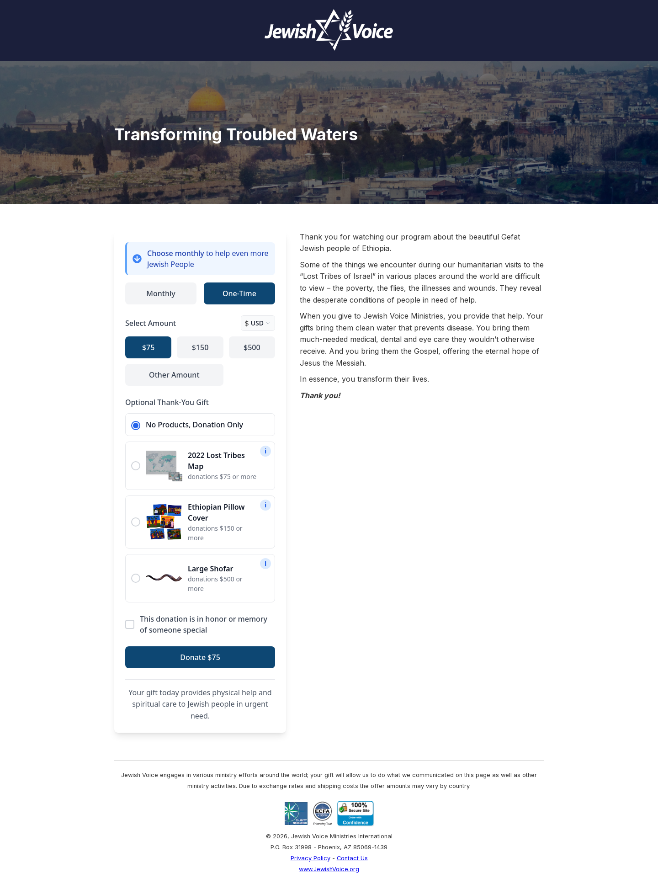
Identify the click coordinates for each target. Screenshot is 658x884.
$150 (200, 347)
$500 (252, 347)
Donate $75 (200, 657)
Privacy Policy (310, 858)
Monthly (160, 293)
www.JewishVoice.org (329, 869)
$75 (148, 347)
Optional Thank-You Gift (167, 402)
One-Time (239, 293)
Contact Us (352, 858)
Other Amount (174, 375)
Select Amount (150, 323)
